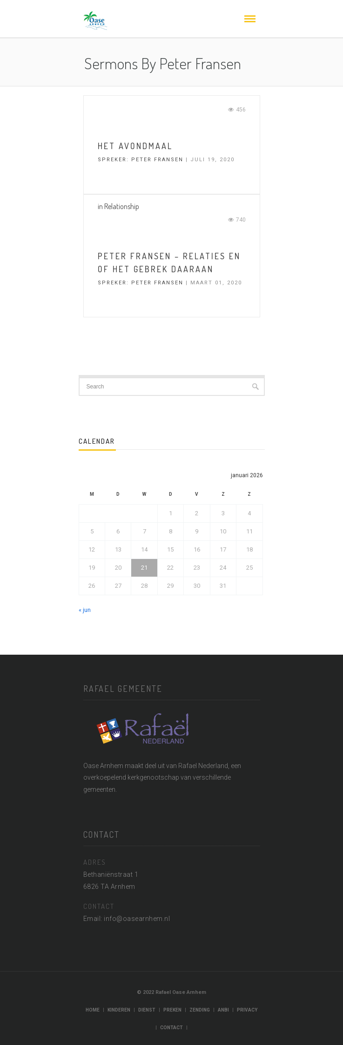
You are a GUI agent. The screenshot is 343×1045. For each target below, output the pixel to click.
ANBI (223, 1009)
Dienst (146, 1009)
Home (93, 1009)
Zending (199, 1009)
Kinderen (119, 1009)
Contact (171, 1027)
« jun (85, 609)
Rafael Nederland (203, 765)
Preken (172, 1009)
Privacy (247, 1009)
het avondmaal (135, 146)
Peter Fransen (157, 160)
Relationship (121, 206)
